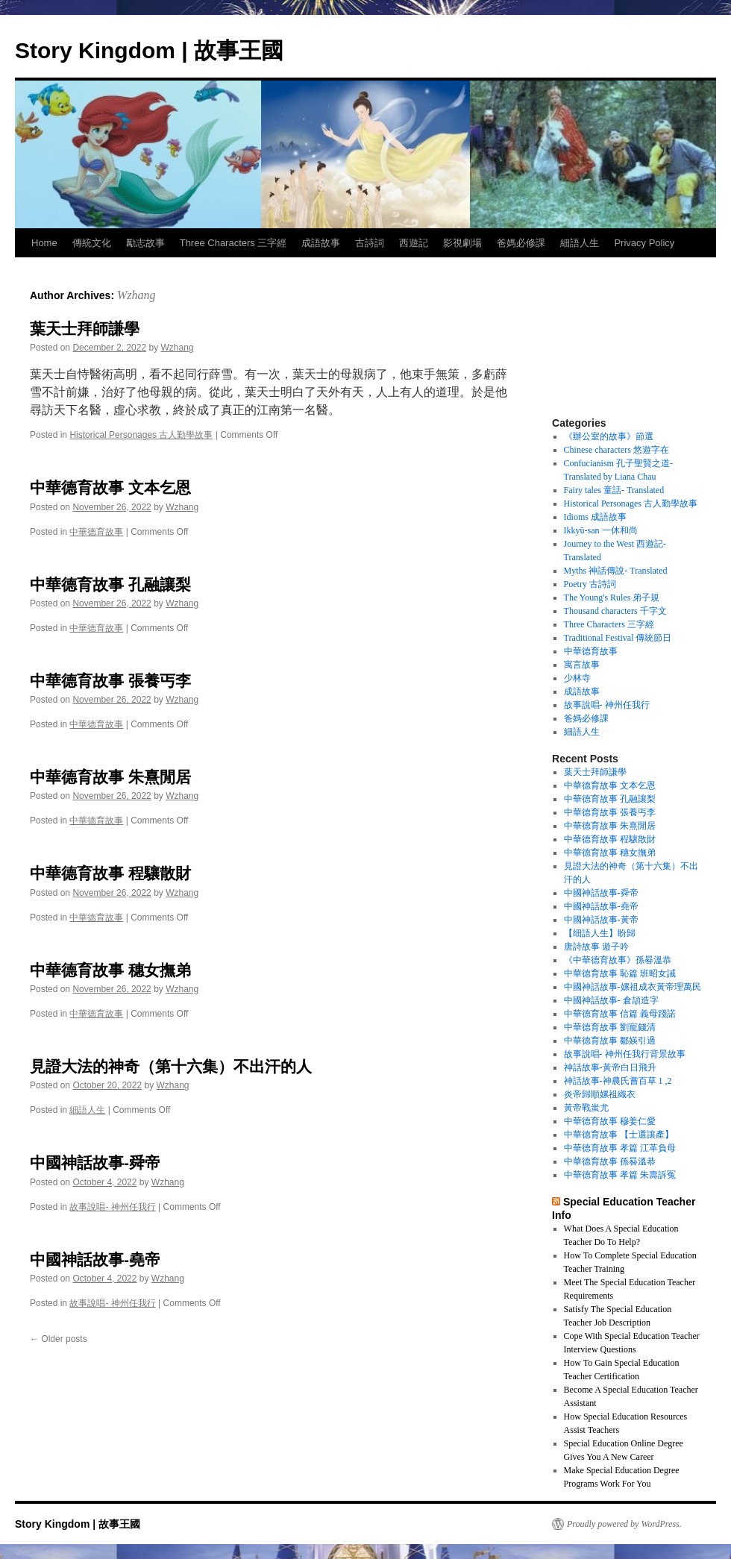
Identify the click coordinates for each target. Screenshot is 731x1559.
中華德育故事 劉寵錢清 (610, 1027)
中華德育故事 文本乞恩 (110, 487)
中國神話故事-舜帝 (95, 1162)
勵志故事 (145, 242)
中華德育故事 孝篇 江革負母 (620, 1148)
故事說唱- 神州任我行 (112, 1207)
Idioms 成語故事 (595, 517)
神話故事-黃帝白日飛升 (610, 1067)
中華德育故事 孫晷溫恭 (610, 1161)
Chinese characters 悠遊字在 (616, 450)
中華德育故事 (96, 532)
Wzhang (136, 295)
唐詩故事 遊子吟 (596, 946)
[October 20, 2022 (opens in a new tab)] (107, 1085)
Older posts (58, 1339)
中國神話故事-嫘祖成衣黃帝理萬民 (632, 987)
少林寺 (577, 678)
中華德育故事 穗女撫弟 (110, 970)
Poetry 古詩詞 (590, 584)
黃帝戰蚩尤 (586, 1107)
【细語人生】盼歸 (600, 933)
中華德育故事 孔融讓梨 (110, 584)
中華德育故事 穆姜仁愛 (610, 1121)
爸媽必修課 (521, 242)
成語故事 (320, 242)
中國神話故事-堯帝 (95, 1259)
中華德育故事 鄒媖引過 (610, 1040)
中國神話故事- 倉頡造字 (611, 1000)
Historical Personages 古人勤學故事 (141, 435)
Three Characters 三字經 (233, 242)
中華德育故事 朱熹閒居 (110, 776)
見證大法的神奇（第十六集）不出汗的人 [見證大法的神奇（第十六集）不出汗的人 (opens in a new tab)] (171, 1066)
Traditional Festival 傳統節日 (618, 638)
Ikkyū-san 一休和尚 (601, 530)
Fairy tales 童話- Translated (614, 490)
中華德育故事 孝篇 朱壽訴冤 (620, 1175)
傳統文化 (91, 242)
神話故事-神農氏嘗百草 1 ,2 (618, 1081)
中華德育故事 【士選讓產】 (619, 1134)
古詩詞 (369, 242)
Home (44, 242)
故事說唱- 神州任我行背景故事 (624, 1054)
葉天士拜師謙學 (84, 328)
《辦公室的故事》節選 (608, 436)
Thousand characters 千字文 (615, 611)
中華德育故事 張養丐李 (110, 680)
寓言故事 (582, 664)
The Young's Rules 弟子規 (612, 597)
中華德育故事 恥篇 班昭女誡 (620, 973)
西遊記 (413, 242)
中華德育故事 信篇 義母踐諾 (620, 1014)
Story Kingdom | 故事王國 (149, 50)
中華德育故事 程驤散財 (110, 873)
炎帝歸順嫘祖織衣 (600, 1094)
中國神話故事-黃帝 (601, 920)
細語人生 (579, 242)
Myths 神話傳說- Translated (616, 570)
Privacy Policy (644, 242)
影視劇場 (462, 242)
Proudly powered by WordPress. (624, 1524)
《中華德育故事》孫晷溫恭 (617, 960)
